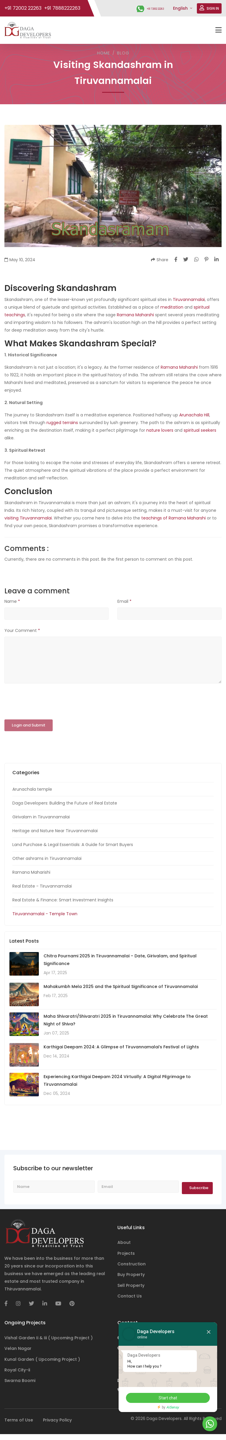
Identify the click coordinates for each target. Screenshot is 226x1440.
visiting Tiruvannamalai (28, 518)
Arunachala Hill (194, 415)
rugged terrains (62, 423)
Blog (123, 53)
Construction (131, 1264)
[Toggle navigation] (218, 30)
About (124, 1242)
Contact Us (129, 1296)
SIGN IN (209, 8)
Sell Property (130, 1285)
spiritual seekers (200, 430)
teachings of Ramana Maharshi (173, 518)
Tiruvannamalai (189, 299)
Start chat (166, 1398)
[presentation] (49, 701)
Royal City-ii (17, 1370)
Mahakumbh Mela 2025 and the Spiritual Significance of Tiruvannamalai (121, 986)
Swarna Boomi (19, 1380)
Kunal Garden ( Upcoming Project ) (42, 1359)
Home (103, 53)
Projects (126, 1253)
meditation (171, 307)
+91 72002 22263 (147, 8)
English (181, 8)
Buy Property (131, 1274)
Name (12, 601)
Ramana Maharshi (135, 315)
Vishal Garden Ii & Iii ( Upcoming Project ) (48, 1338)
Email (124, 601)
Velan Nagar (17, 1348)
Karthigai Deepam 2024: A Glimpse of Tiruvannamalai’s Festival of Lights (121, 1047)
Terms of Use (18, 1420)
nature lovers (159, 430)
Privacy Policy (57, 1420)
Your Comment (22, 630)
